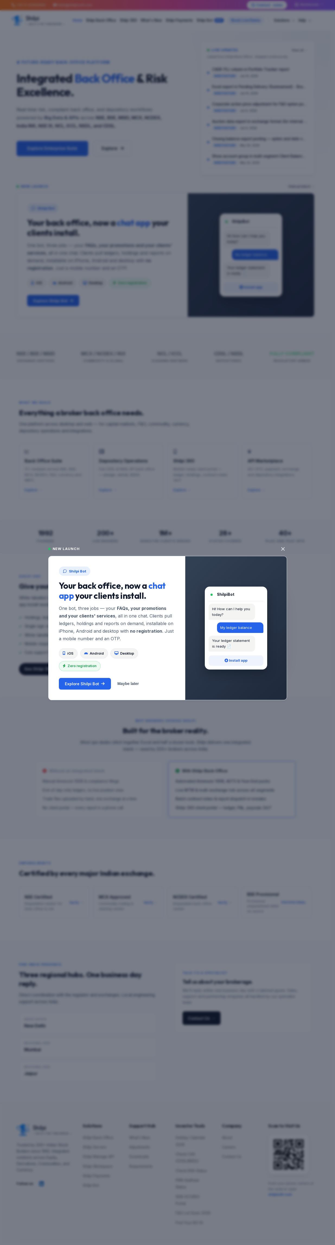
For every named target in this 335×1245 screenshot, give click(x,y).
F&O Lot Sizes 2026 (193, 1213)
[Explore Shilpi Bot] (165, 255)
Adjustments (139, 1147)
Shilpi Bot (210, 20)
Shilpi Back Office (101, 20)
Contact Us (201, 1018)
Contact (267, 5)
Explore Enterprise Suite (52, 148)
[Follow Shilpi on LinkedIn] (41, 1184)
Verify (76, 902)
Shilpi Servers (95, 1147)
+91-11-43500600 (29, 5)
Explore (113, 148)
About (227, 1137)
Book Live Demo (245, 20)
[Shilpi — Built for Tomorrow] (38, 20)
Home (77, 20)
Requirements (141, 1166)
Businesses (309, 4)
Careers (229, 1147)
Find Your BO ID (189, 1223)
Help (304, 20)
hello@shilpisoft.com (72, 5)
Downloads (139, 1156)
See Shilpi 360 (41, 669)
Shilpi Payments (179, 20)
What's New (151, 20)
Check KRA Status (191, 1171)
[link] (257, 73)
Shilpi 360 (128, 20)
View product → (301, 186)
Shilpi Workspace (98, 1166)
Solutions (284, 20)
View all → (300, 50)
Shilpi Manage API (98, 1156)
